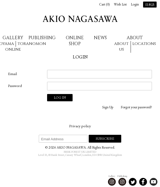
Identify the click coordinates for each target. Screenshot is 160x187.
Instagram (112, 182)
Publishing (42, 38)
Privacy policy (80, 126)
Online (13, 49)
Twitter (133, 182)
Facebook (143, 182)
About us (121, 46)
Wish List (120, 4)
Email (12, 74)
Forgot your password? (136, 107)
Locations (144, 43)
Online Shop (75, 41)
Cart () (104, 4)
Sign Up (107, 107)
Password (15, 86)
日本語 (150, 4)
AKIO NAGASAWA (80, 19)
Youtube (153, 182)
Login (135, 4)
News (100, 38)
